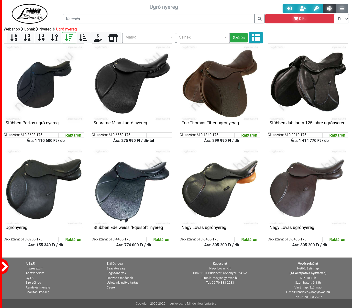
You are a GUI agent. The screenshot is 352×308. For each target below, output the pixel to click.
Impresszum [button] (34, 268)
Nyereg (45, 29)
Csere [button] (111, 287)
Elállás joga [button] (115, 263)
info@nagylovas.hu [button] (225, 278)
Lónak (29, 29)
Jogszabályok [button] (116, 273)
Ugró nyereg (66, 29)
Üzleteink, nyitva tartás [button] (123, 282)
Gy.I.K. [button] (30, 278)
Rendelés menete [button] (38, 287)
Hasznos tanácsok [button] (120, 278)
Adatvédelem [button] (35, 273)
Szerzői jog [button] (33, 282)
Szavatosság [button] (116, 268)
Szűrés (239, 37)
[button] (149, 38)
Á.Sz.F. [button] (30, 263)
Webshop (12, 29)
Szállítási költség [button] (38, 292)
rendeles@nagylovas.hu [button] (313, 292)
